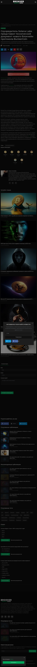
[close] (24, 657)
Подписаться (18, 337)
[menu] (1, 2)
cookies (11, 659)
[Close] (32, 323)
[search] (35, 2)
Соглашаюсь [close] (13, 662)
